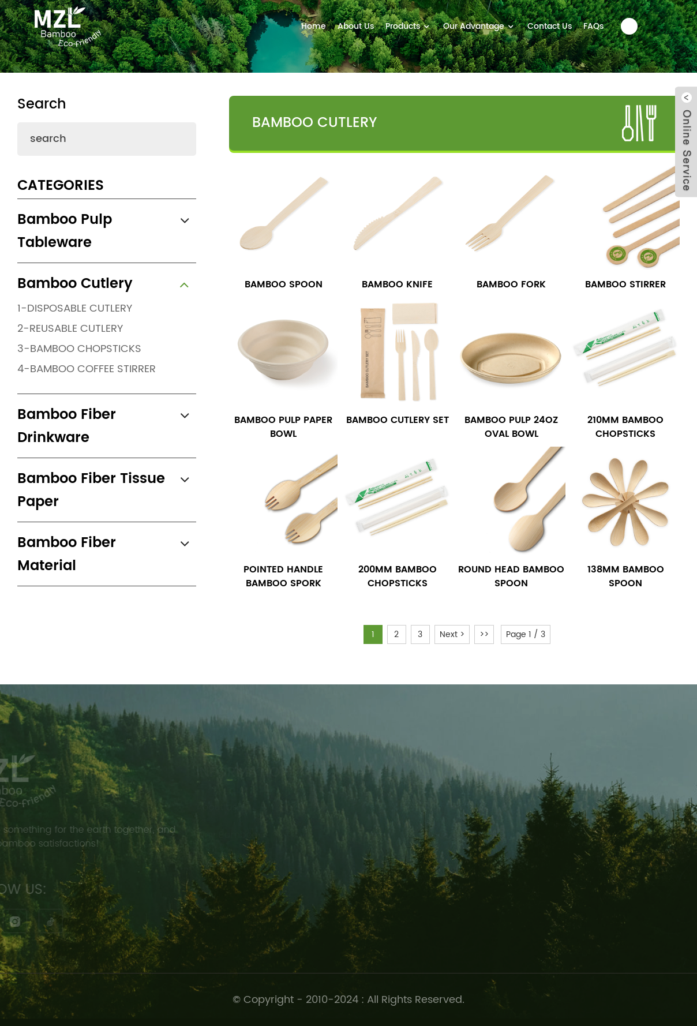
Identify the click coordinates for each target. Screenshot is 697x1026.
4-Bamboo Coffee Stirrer (86, 369)
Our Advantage (479, 26)
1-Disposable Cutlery (74, 308)
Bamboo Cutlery (75, 283)
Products (408, 26)
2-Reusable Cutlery (70, 328)
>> (484, 634)
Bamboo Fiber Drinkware (66, 426)
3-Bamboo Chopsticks (79, 348)
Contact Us (549, 26)
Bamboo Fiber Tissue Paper (91, 490)
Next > (452, 634)
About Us (356, 26)
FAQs (593, 26)
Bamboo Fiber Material (66, 554)
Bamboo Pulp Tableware (64, 231)
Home (313, 26)
